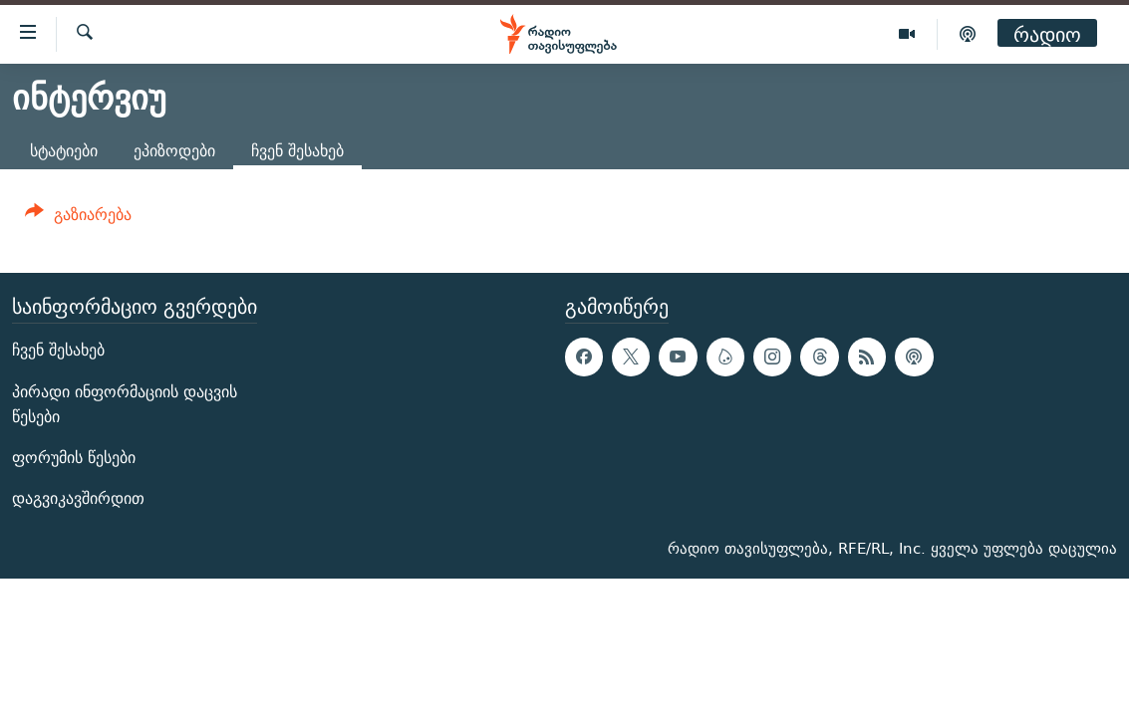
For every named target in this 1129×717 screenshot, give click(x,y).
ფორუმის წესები (74, 457)
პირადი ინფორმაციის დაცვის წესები (124, 404)
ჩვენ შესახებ (58, 351)
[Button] (78, 217)
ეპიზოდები (174, 150)
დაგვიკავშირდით (78, 499)
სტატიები (64, 150)
